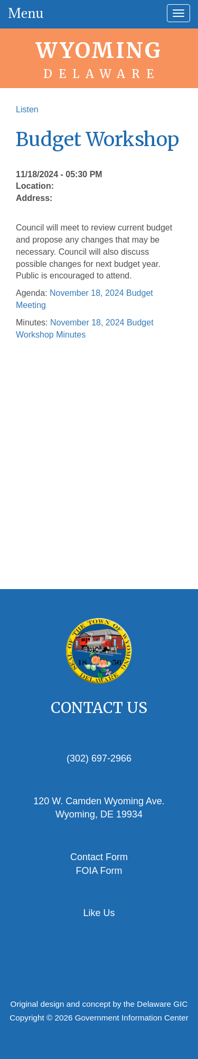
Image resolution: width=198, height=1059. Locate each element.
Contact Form (99, 857)
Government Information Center (131, 1017)
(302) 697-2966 (99, 758)
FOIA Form (99, 870)
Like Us (99, 913)
